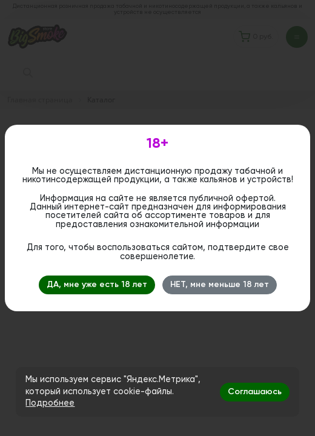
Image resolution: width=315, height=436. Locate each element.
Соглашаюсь (255, 392)
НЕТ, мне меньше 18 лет (219, 284)
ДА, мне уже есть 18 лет (97, 284)
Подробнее (50, 403)
